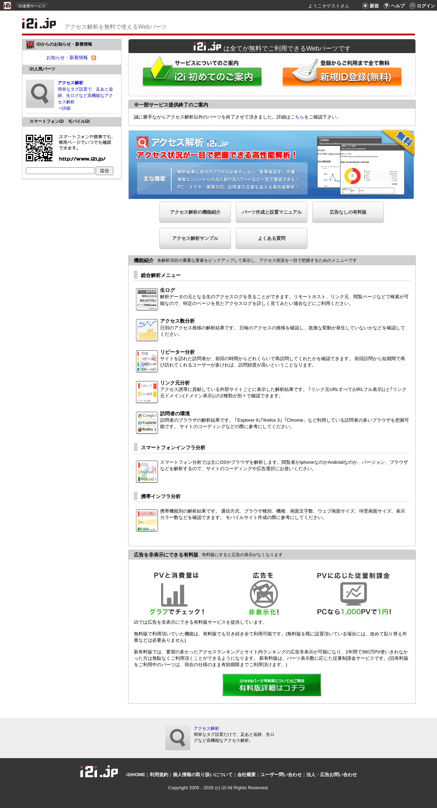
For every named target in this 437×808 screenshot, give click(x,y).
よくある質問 (271, 238)
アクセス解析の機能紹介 (195, 212)
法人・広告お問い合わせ (331, 774)
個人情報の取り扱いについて (203, 774)
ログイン (421, 5)
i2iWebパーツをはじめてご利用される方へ (200, 74)
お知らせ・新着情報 (67, 57)
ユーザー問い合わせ (281, 774)
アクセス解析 (206, 728)
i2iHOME (135, 774)
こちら (297, 117)
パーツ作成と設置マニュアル (272, 212)
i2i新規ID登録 (343, 74)
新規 (369, 5)
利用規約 (159, 774)
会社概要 (246, 774)
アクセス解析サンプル (195, 238)
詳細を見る (272, 685)
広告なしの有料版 (348, 212)
